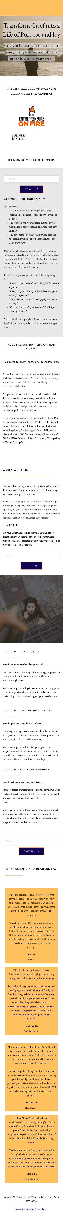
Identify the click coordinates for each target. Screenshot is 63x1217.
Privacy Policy (41, 1209)
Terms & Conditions (24, 1209)
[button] (10, 8)
